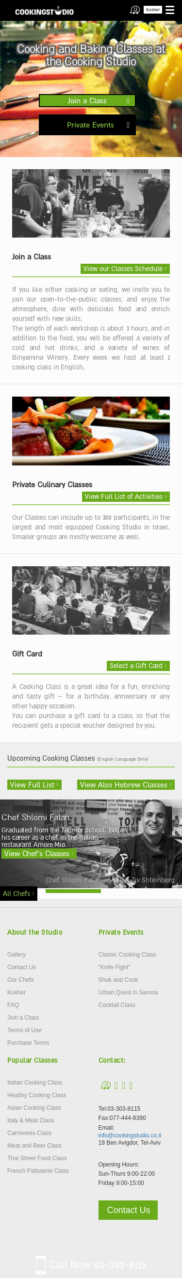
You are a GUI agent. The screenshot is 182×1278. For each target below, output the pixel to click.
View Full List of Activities (124, 496)
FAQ (13, 1005)
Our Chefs (20, 979)
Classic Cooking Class (127, 954)
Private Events (90, 124)
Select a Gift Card (136, 666)
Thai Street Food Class (37, 1158)
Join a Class (87, 100)
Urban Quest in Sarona (128, 992)
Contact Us (21, 967)
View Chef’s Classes (36, 853)
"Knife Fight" (115, 967)
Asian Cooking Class (34, 1107)
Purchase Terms (28, 1042)
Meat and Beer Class (34, 1145)
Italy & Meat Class (30, 1120)
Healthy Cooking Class (36, 1095)
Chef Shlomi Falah (73, 880)
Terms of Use (24, 1030)
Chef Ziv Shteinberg (145, 880)
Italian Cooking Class (34, 1082)
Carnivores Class (29, 1133)
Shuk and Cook (118, 979)
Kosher (153, 9)
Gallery (16, 954)
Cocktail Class (117, 1005)
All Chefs (16, 893)
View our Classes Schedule (123, 268)
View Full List (32, 784)
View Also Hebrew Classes (123, 784)
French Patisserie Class (38, 1170)
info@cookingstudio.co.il (130, 1135)
